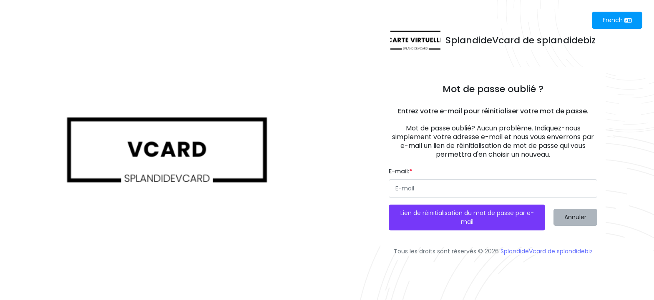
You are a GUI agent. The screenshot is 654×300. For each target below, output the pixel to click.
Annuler (575, 217)
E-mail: (400, 171)
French (617, 20)
